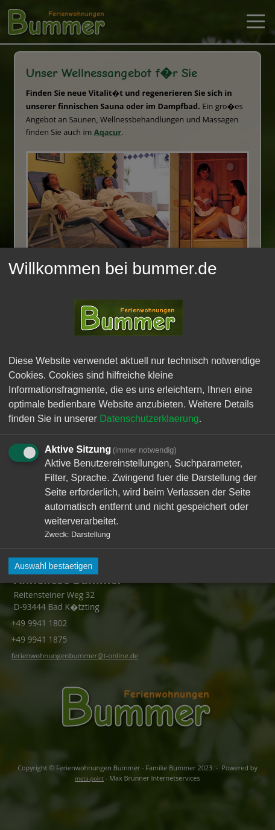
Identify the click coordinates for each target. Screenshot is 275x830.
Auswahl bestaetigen (53, 566)
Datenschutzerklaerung (149, 418)
